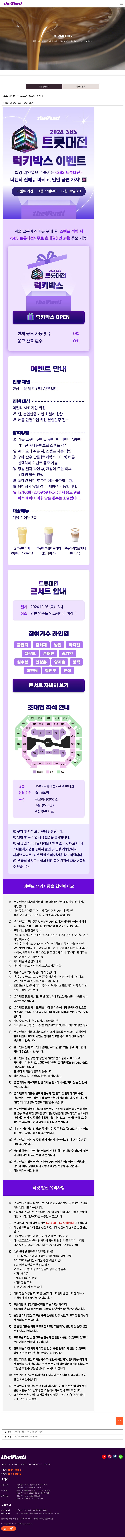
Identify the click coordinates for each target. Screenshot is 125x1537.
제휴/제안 (15, 1464)
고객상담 (24, 1464)
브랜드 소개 (6, 1464)
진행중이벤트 (44, 86)
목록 (119, 1420)
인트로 (8, 1528)
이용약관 (47, 1464)
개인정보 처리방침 (35, 1464)
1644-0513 (14, 1474)
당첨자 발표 (80, 86)
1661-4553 (14, 1470)
